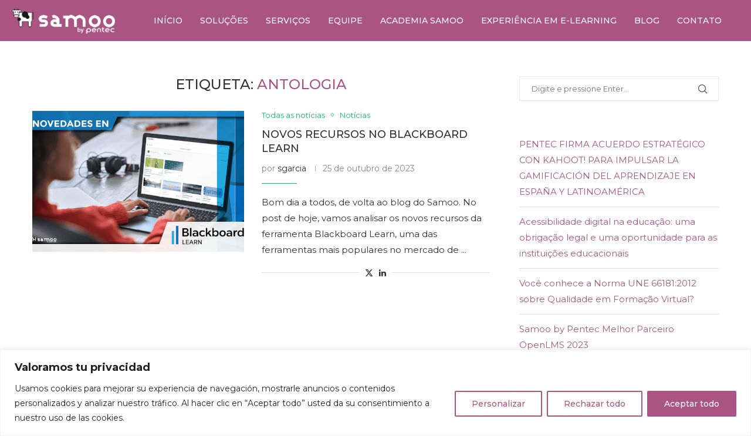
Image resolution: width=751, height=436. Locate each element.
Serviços (288, 20)
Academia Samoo (422, 20)
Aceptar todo (691, 403)
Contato (699, 20)
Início (168, 20)
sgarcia (292, 168)
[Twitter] (709, 63)
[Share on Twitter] (369, 273)
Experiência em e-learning (549, 20)
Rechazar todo (594, 403)
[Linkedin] (722, 63)
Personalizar (498, 403)
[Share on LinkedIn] (382, 273)
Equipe (345, 20)
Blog (646, 20)
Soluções (224, 20)
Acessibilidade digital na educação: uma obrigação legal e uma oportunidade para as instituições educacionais (618, 237)
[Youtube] (735, 63)
